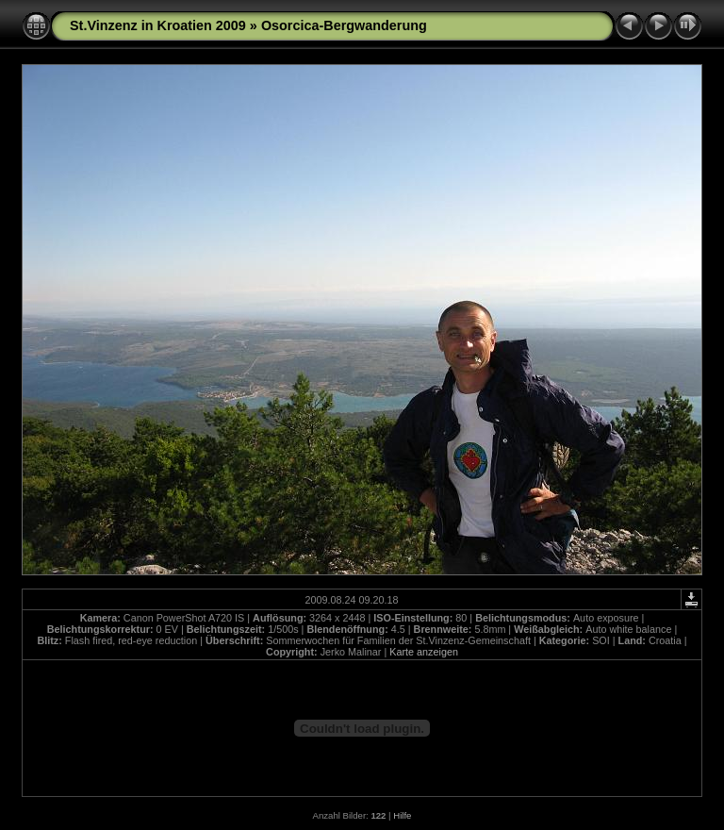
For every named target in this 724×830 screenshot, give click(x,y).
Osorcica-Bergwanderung (344, 25)
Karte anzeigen (423, 651)
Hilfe (402, 815)
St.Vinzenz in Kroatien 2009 (158, 25)
